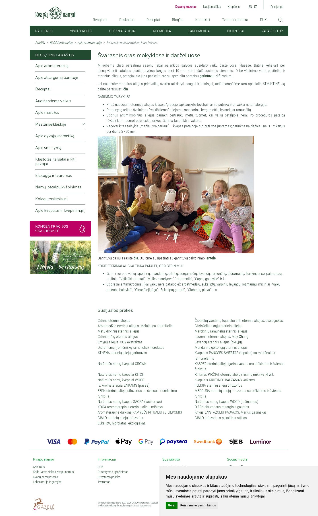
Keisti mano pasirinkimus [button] (198, 505)
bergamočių (188, 273)
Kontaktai (202, 19)
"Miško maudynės (160, 279)
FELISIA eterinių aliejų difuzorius (218, 385)
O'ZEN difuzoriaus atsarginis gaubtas (222, 407)
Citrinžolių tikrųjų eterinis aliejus (218, 326)
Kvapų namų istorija (45, 477)
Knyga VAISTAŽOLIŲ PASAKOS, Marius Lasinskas (231, 412)
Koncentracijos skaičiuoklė (51, 228)
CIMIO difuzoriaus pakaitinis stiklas (221, 418)
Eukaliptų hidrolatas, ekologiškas (122, 423)
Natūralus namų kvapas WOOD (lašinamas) (226, 401)
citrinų (173, 273)
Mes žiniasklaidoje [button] (50, 124)
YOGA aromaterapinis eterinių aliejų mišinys (130, 407)
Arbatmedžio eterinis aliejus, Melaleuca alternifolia (135, 326)
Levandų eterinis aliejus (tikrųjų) (218, 342)
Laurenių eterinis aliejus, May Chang (221, 336)
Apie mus (39, 467)
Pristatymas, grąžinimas (113, 472)
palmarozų (274, 273)
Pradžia (40, 43)
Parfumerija (199, 31)
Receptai (153, 19)
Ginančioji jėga (146, 290)
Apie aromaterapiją (89, 43)
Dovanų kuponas (185, 7)
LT (255, 7)
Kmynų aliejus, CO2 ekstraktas (120, 342)
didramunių (236, 273)
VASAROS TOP (272, 31)
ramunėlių (218, 273)
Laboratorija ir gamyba (47, 482)
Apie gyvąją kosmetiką (54, 135)
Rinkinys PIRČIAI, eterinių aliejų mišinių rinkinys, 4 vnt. (234, 374)
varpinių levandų (228, 284)
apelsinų (143, 273)
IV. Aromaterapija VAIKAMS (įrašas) (123, 385)
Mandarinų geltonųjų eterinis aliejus (221, 347)
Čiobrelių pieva (199, 290)
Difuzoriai (235, 31)
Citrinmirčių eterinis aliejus (118, 336)
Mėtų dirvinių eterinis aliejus (119, 331)
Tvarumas (104, 482)
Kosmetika (162, 31)
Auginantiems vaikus (53, 100)
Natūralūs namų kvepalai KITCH (121, 374)
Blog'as (177, 19)
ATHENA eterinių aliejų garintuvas (122, 353)
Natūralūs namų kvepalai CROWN (122, 363)
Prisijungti (277, 7)
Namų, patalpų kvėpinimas (58, 187)
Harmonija (183, 279)
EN (250, 7)
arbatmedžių (191, 284)
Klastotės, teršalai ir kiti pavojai (55, 161)
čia (125, 89)
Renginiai (100, 19)
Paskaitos (126, 19)
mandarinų (159, 273)
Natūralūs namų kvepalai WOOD (121, 380)
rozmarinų (249, 284)
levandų (204, 273)
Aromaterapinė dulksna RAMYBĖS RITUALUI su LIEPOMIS (140, 412)
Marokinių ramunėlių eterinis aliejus (221, 331)
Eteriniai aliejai (122, 31)
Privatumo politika (109, 477)
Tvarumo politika (235, 19)
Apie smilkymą (48, 147)
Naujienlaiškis (212, 7)
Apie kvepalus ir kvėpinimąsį (60, 210)
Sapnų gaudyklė (206, 279)
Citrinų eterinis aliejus (114, 320)
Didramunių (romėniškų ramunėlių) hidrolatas (131, 347)
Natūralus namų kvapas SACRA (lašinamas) (130, 401)
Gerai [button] (171, 505)
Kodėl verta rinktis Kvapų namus (53, 472)
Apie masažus (47, 112)
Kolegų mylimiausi (51, 198)
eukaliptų (208, 284)
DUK (263, 19)
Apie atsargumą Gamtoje (56, 77)
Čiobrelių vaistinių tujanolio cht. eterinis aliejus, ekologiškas (239, 320)
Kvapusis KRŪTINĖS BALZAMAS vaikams (225, 380)
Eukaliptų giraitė (172, 290)
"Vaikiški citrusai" (132, 279)
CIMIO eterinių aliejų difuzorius (120, 418)
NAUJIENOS (44, 31)
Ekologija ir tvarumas (53, 175)
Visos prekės (81, 31)
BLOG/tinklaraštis (61, 43)
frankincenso (255, 273)
